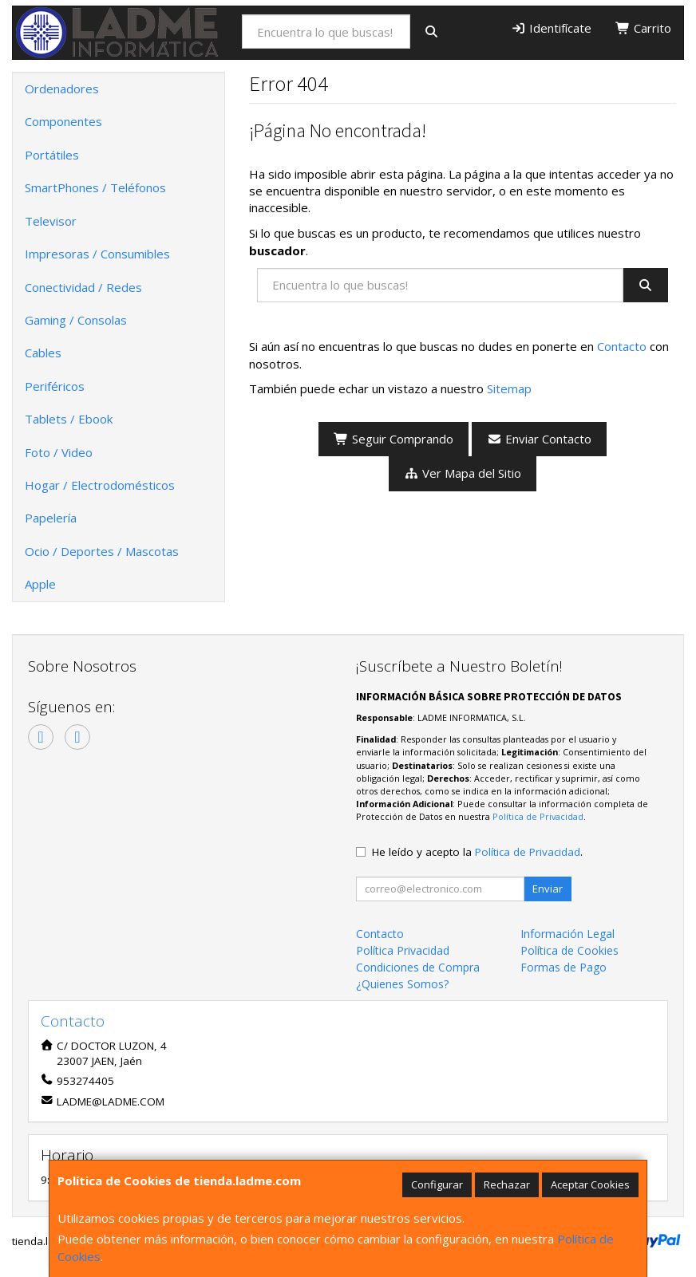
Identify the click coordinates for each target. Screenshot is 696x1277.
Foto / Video (59, 452)
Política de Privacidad (537, 816)
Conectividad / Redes (83, 287)
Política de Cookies (569, 950)
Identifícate (551, 28)
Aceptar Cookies (590, 1184)
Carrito (643, 28)
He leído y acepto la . (477, 852)
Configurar (437, 1184)
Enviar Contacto (539, 439)
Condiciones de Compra (418, 967)
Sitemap (509, 388)
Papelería (51, 518)
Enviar (547, 888)
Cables (43, 353)
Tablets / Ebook (69, 419)
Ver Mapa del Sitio (462, 473)
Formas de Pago (563, 967)
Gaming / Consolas (76, 320)
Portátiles (52, 155)
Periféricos (55, 386)
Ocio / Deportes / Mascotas (102, 551)
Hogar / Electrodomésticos (100, 485)
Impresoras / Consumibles (97, 254)
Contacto (622, 346)
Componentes (63, 121)
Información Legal (567, 933)
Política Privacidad (402, 950)
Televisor (51, 221)
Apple (40, 584)
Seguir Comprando (393, 439)
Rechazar (507, 1184)
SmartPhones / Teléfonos (95, 187)
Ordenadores (62, 89)
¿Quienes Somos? (402, 983)
